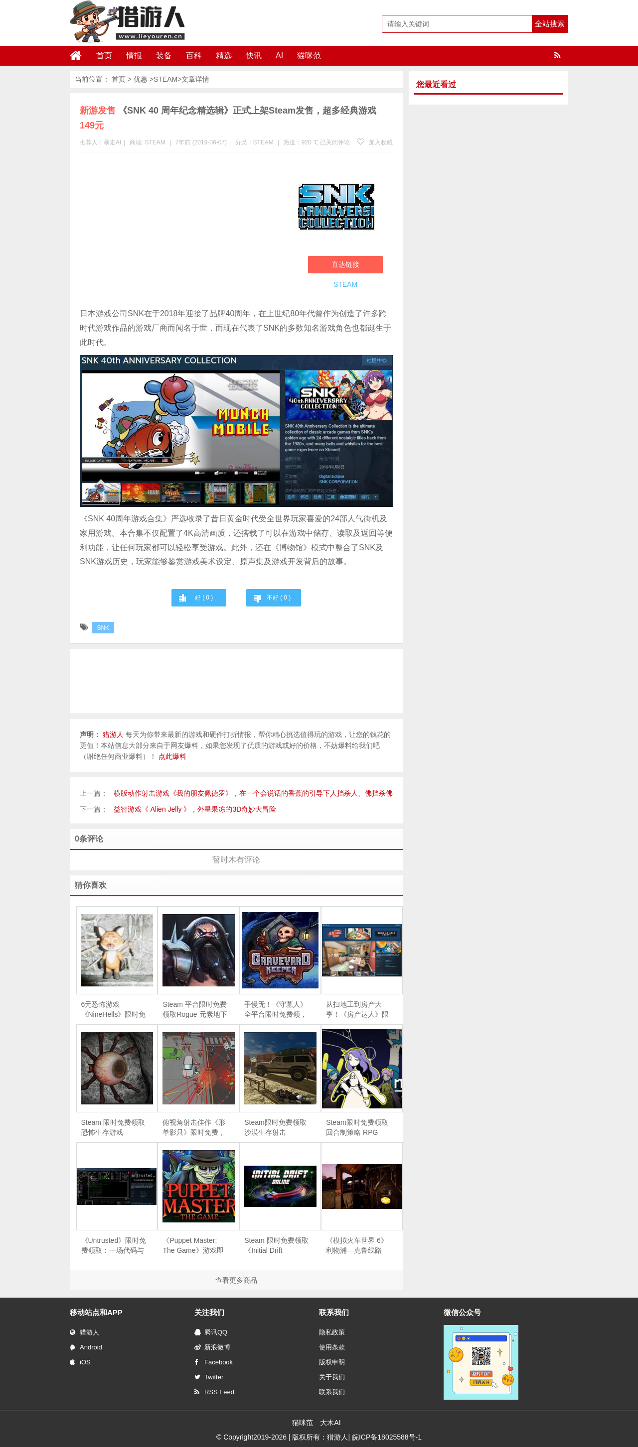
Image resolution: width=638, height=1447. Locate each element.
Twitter (208, 1377)
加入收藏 (375, 142)
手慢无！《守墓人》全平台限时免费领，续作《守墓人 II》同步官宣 (275, 1009)
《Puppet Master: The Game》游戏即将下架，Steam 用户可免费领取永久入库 (194, 1245)
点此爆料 (172, 756)
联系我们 (332, 1392)
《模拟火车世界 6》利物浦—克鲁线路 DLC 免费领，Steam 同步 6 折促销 (358, 1245)
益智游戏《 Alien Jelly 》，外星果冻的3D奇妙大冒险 (195, 809)
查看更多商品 (236, 1280)
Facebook (213, 1362)
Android (86, 1347)
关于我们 (332, 1377)
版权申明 (332, 1362)
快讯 (254, 55)
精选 (224, 55)
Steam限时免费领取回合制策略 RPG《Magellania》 (357, 1127)
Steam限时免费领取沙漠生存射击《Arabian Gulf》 (275, 1127)
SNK (103, 627)
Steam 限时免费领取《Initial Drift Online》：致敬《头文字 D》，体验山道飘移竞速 (276, 1245)
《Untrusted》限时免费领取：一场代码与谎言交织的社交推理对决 (114, 1245)
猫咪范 (309, 55)
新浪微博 (212, 1347)
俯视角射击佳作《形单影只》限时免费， (193, 1127)
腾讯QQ (210, 1332)
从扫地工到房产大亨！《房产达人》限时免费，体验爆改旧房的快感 (357, 1009)
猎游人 (84, 1332)
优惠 (141, 79)
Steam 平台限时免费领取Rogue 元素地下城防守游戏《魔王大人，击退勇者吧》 (194, 1009)
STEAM (165, 79)
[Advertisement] (184, 232)
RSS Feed (214, 1392)
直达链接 (345, 264)
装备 (164, 55)
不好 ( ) (279, 597)
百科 (194, 55)
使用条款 (332, 1347)
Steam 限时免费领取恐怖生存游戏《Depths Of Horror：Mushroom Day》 (113, 1127)
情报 (134, 55)
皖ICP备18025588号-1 (387, 1437)
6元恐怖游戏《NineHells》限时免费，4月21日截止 (113, 1009)
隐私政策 (332, 1332)
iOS (80, 1362)
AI (279, 55)
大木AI (330, 1423)
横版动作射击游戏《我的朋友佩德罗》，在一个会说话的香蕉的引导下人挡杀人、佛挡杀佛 (253, 793)
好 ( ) (204, 597)
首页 (104, 55)
